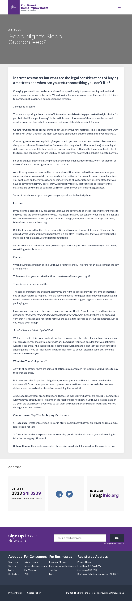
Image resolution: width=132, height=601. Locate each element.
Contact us (13, 574)
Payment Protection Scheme (62, 566)
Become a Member (58, 562)
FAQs (10, 570)
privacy (121, 543)
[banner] (28, 7)
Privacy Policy (15, 593)
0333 (26, 493)
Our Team (13, 562)
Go (117, 538)
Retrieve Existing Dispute (35, 566)
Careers (12, 566)
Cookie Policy (34, 593)
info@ (104, 495)
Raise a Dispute (31, 562)
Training (53, 570)
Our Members (30, 570)
